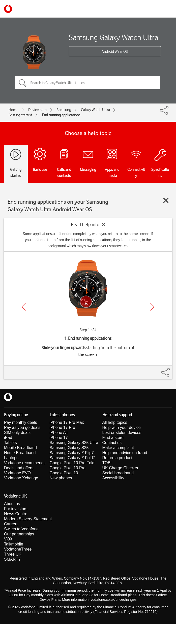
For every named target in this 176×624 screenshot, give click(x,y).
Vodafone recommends (25, 463)
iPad (8, 437)
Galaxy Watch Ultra (95, 110)
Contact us (112, 442)
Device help (37, 110)
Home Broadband (20, 453)
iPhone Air (59, 432)
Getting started (20, 115)
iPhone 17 (59, 437)
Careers (11, 524)
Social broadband (118, 473)
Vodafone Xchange (21, 478)
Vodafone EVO (17, 473)
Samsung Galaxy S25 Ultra (74, 442)
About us (12, 504)
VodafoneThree (18, 549)
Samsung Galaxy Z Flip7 (72, 453)
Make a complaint (118, 448)
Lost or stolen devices (121, 432)
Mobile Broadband (20, 448)
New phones (61, 478)
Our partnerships (19, 534)
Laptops (11, 458)
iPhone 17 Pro (62, 427)
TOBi (106, 463)
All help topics (114, 422)
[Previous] (24, 306)
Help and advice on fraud (124, 453)
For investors (15, 509)
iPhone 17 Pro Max (67, 422)
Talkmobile (13, 544)
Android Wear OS (115, 51)
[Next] (152, 306)
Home (13, 110)
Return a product (117, 458)
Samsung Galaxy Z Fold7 (72, 458)
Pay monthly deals (20, 422)
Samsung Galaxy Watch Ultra (113, 37)
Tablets (10, 442)
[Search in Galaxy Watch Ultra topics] (87, 82)
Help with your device (121, 427)
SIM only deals (17, 432)
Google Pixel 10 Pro (67, 468)
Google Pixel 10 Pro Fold (72, 463)
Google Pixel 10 (64, 473)
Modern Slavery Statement (28, 519)
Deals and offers (18, 468)
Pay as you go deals (22, 427)
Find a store (113, 437)
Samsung (63, 110)
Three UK (12, 554)
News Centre (15, 514)
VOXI (9, 539)
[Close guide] (165, 200)
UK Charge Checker (120, 468)
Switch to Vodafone (21, 529)
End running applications (61, 115)
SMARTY (12, 559)
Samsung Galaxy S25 (69, 448)
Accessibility (113, 478)
